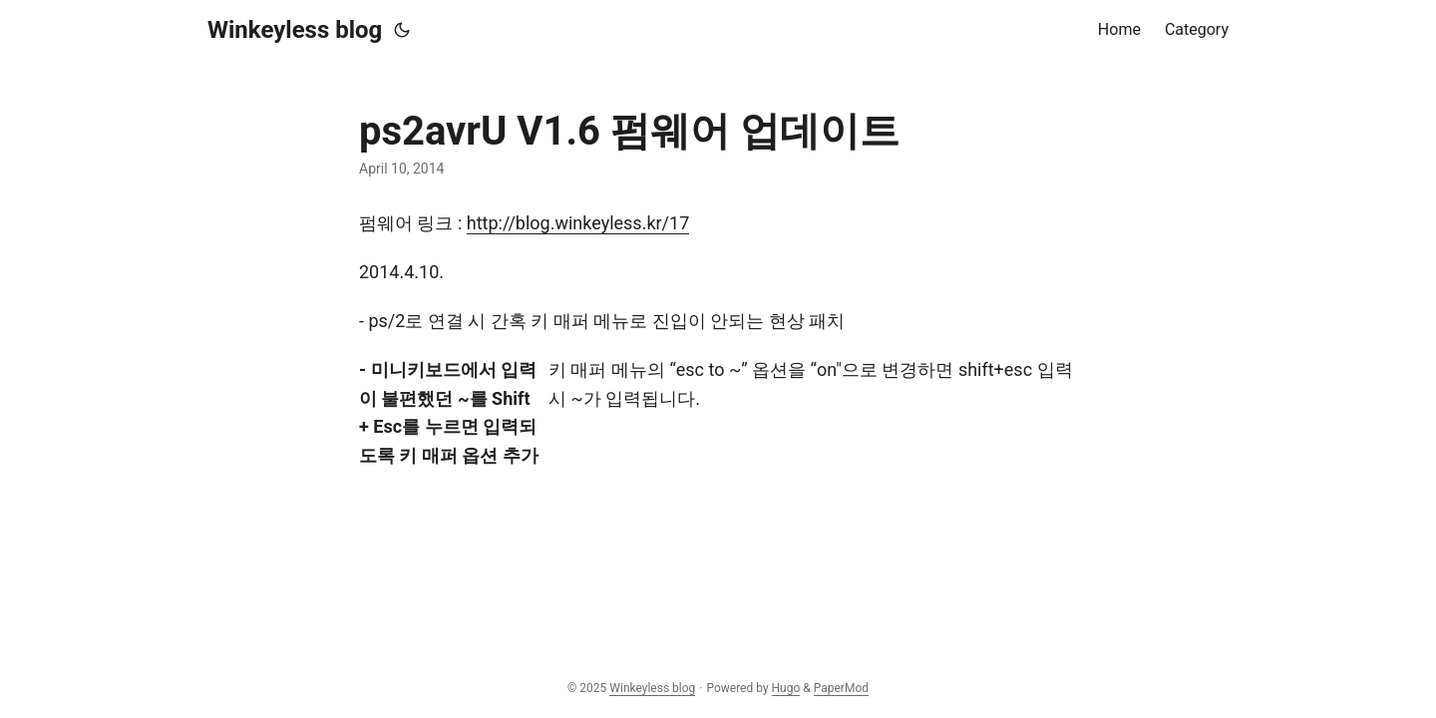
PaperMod (841, 688)
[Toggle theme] (402, 30)
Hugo (786, 688)
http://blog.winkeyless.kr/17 (578, 222)
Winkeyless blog (294, 30)
